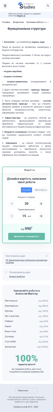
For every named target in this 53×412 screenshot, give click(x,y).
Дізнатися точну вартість (26, 236)
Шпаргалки (18, 22)
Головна (6, 22)
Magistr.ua (21, 16)
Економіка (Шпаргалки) (38, 22)
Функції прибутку (17, 276)
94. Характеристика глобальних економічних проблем (26, 261)
